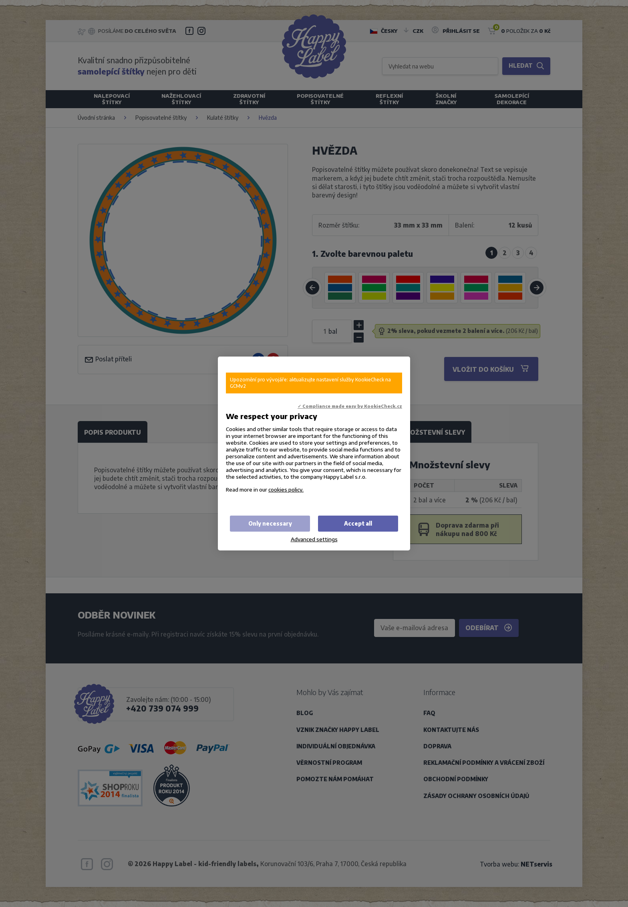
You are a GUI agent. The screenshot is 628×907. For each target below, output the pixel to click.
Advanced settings (314, 539)
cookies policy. (286, 489)
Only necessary (270, 523)
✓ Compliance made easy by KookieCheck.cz (350, 406)
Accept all (358, 523)
